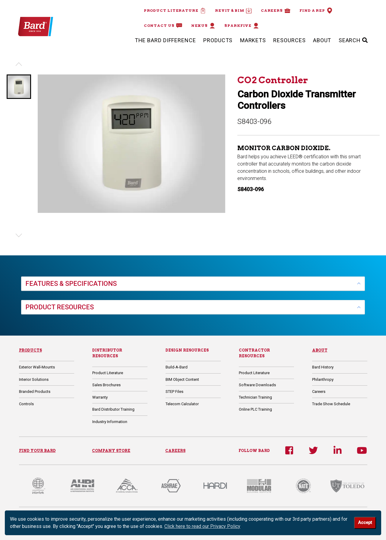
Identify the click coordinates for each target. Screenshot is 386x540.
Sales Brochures (106, 385)
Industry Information (109, 421)
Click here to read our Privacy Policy (202, 526)
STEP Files (174, 391)
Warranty (100, 397)
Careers (275, 11)
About (322, 40)
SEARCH (353, 40)
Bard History (323, 367)
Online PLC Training (255, 409)
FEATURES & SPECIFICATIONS (71, 283)
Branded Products (34, 391)
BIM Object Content (182, 379)
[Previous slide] (19, 64)
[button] (19, 86)
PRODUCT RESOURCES (59, 307)
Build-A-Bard (177, 367)
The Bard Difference (165, 40)
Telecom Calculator (182, 404)
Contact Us (163, 26)
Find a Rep (316, 11)
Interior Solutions (34, 379)
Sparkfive (241, 26)
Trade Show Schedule (331, 404)
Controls (26, 404)
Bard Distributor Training (113, 409)
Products (218, 40)
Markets (253, 40)
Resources (289, 40)
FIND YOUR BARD (37, 450)
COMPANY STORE (111, 450)
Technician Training (255, 397)
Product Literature (175, 11)
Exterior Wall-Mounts (37, 367)
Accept (365, 522)
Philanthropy (323, 379)
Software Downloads (257, 385)
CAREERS (175, 450)
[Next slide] (19, 235)
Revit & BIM (233, 11)
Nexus (203, 26)
